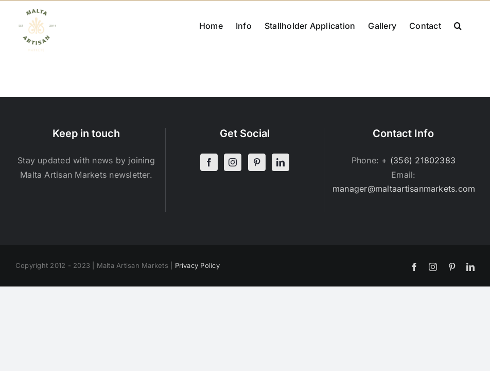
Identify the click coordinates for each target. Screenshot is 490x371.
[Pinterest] (257, 162)
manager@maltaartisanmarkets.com (403, 188)
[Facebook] (209, 162)
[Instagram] (232, 162)
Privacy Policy (197, 265)
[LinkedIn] (280, 162)
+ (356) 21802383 (418, 160)
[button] (458, 25)
